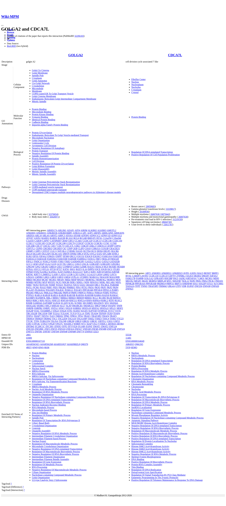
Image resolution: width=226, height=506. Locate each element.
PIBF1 (49, 287)
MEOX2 (129, 281)
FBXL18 (106, 259)
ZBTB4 (120, 324)
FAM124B (117, 256)
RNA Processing (39, 467)
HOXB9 (121, 266)
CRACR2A (114, 248)
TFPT (137, 286)
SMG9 (104, 305)
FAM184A (52, 259)
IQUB (104, 269)
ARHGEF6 (119, 233)
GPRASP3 (159, 278)
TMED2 (59, 316)
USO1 (110, 321)
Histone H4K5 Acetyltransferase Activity (150, 446)
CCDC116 (154, 276)
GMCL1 (70, 264)
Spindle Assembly (40, 156)
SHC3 (48, 305)
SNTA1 (54, 308)
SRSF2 (119, 308)
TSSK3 (113, 318)
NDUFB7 (176, 281)
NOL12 (185, 281)
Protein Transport (40, 151)
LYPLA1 (75, 277)
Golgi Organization (41, 140)
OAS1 (82, 285)
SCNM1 (78, 303)
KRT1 (93, 272)
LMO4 (67, 277)
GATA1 (97, 261)
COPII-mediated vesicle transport (47, 187)
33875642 (164, 214)
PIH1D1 (219, 281)
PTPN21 (30, 295)
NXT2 (76, 285)
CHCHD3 (57, 248)
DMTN (66, 253)
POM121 (69, 290)
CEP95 (39, 248)
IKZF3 (79, 269)
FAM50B (72, 259)
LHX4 (99, 274)
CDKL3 (92, 246)
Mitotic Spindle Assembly (44, 174)
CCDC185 (40, 243)
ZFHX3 (57, 326)
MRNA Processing (40, 371)
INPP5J (91, 269)
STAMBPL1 (46, 311)
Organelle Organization (42, 394)
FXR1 (61, 261)
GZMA (76, 266)
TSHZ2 (90, 318)
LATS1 (62, 274)
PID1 (55, 287)
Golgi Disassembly (40, 169)
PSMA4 (98, 292)
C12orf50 (107, 238)
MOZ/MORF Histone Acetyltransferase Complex (154, 423)
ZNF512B (111, 329)
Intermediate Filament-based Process (49, 438)
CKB (75, 248)
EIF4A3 (213, 276)
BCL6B (83, 238)
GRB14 (52, 266)
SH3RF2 (41, 305)
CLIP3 (81, 248)
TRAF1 (87, 316)
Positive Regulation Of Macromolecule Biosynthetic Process (159, 433)
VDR (183, 286)
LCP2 (76, 274)
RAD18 (105, 295)
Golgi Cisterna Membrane (44, 96)
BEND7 (207, 273)
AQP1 (90, 233)
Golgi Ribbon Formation (43, 166)
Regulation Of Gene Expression (46, 462)
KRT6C (29, 274)
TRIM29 (39, 318)
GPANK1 (115, 264)
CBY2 (71, 241)
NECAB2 (110, 282)
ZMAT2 (105, 326)
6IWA (41, 347)
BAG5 (200, 273)
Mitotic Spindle (39, 101)
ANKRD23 (177, 273)
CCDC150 (117, 241)
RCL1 (95, 298)
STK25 (55, 311)
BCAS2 (69, 238)
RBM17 (56, 298)
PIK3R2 (62, 287)
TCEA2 (56, 313)
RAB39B (89, 295)
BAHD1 (45, 238)
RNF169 (65, 300)
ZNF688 (72, 331)
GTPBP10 (67, 266)
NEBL (102, 282)
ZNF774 (80, 331)
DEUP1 (107, 251)
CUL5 (53, 251)
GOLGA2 (75, 55)
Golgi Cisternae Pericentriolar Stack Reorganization (56, 182)
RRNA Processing (139, 368)
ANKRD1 (156, 273)
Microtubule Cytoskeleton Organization (50, 446)
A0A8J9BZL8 (73, 344)
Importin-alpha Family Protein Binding (50, 125)
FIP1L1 (29, 261)
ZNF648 (63, 331)
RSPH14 (97, 300)
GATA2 (105, 261)
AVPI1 (186, 273)
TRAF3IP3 (153, 286)
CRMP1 (30, 251)
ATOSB (76, 235)
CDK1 (77, 246)
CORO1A (95, 248)
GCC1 (29, 264)
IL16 (84, 269)
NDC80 (65, 282)
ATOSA (69, 235)
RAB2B (62, 295)
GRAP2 (44, 266)
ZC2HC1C (40, 326)
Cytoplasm (37, 78)
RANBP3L (41, 298)
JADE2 (182, 278)
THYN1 (45, 316)
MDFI (216, 278)
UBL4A (171, 286)
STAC (37, 311)
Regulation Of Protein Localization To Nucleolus (154, 441)
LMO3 (60, 277)
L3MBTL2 (46, 274)
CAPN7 (45, 241)
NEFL (118, 282)
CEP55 (117, 246)
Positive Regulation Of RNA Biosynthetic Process (154, 436)
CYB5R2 (71, 251)
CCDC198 (61, 243)
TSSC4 (105, 318)
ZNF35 (54, 329)
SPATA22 (104, 308)
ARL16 (38, 235)
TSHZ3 (98, 318)
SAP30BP (47, 303)
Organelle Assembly (41, 431)
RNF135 (56, 300)
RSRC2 (104, 300)
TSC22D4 (62, 318)
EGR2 (29, 256)
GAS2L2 (89, 261)
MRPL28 (161, 281)
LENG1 (83, 274)
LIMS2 (106, 274)
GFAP (41, 264)
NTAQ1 (59, 285)
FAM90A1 (82, 259)
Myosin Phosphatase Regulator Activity (149, 415)
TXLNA (54, 321)
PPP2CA (107, 290)
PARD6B (114, 285)
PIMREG (71, 287)
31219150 (177, 219)
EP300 (66, 256)
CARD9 (136, 276)
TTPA (36, 321)
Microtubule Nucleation (43, 138)
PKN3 (97, 287)
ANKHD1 (31, 233)
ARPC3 (61, 235)
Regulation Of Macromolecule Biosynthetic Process (56, 451)
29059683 (150, 206)
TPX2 (80, 316)
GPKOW (30, 266)
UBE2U (86, 321)
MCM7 (45, 279)
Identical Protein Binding (43, 119)
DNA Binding (137, 459)
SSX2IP (29, 311)
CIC (64, 248)
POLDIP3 (50, 290)
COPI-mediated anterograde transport (49, 189)
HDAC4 (99, 266)
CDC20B (30, 246)
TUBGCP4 (45, 321)
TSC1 (54, 318)
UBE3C (93, 321)
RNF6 (89, 300)
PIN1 (78, 287)
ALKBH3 (101, 230)
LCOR (70, 274)
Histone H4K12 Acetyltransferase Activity (151, 451)
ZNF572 (30, 331)
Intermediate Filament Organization (48, 457)
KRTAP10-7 (192, 278)
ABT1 (148, 273)
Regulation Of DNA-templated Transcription (152, 152)
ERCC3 (73, 256)
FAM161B (41, 259)
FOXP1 (54, 261)
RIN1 (42, 300)
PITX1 (84, 287)
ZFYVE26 (73, 326)
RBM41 (88, 298)
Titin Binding (137, 467)
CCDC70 (70, 243)
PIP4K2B (130, 283)
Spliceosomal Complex (42, 366)
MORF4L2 (101, 279)
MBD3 (29, 279)
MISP (74, 279)
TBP (50, 313)
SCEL (71, 303)
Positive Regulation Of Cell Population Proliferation (155, 154)
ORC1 (97, 285)
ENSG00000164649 (135, 341)
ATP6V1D (106, 235)
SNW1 (62, 308)
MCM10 (37, 279)
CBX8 (64, 241)
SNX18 (68, 308)
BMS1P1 (91, 238)
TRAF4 (105, 316)
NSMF (52, 285)
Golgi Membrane (40, 73)
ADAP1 (70, 230)
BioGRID (11, 46)
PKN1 (91, 287)
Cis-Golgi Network (41, 83)
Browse (10, 32)
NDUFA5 (94, 282)
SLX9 (68, 305)
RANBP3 (30, 298)
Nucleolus (136, 87)
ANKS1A (77, 233)
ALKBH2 (92, 230)
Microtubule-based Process (44, 410)
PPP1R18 (98, 290)
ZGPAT (88, 326)
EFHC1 (115, 253)
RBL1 (49, 298)
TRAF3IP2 (96, 316)
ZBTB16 (112, 324)
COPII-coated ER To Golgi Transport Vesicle (53, 93)
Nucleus (135, 82)
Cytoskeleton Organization (44, 425)
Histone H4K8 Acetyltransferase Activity (150, 449)
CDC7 (54, 246)
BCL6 (76, 238)
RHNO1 (117, 298)
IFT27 (59, 269)
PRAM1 (30, 292)
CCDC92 (89, 243)
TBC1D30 (42, 313)
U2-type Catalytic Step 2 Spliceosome (49, 480)
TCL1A (80, 313)
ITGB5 (116, 269)
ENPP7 (58, 256)
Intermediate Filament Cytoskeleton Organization (55, 436)
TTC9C (29, 321)
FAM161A (31, 259)
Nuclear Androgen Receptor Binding (49, 405)
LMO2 (53, 277)
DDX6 (100, 251)
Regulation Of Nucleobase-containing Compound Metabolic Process (63, 379)
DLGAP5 (46, 253)
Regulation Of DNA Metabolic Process (149, 402)
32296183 (79, 36)
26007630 (155, 214)
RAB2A (54, 295)
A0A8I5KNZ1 (32, 344)
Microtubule (37, 88)
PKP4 (115, 287)
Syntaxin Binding (40, 117)
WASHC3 (68, 324)
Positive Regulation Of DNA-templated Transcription (156, 438)
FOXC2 (46, 261)
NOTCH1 (43, 285)
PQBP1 (115, 290)
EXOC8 (88, 256)
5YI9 (128, 347)
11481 (128, 338)
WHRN (77, 324)
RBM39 (80, 298)
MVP (44, 282)
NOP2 (192, 281)
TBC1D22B (31, 313)
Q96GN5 (139, 344)
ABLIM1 (62, 230)
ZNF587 (47, 331)
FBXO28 (114, 259)
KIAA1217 (78, 272)
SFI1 (106, 303)
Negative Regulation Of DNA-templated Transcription (57, 449)
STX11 (209, 283)
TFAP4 (116, 313)
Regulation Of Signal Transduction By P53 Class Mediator (158, 475)
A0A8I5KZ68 (46, 344)
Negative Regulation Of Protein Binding (50, 153)
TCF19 (73, 313)
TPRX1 (73, 316)
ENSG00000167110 (35, 341)
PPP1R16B (88, 290)
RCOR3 (102, 298)
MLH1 (145, 281)
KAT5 (61, 272)
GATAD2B (114, 261)
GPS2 (38, 266)
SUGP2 (84, 311)
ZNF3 (47, 329)
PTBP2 (106, 292)
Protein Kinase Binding (42, 114)
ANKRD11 (41, 233)
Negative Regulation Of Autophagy (48, 148)
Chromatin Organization (142, 379)
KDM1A (68, 272)
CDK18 (84, 246)
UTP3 (178, 286)
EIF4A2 (43, 256)
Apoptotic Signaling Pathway (144, 420)
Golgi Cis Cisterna (40, 70)
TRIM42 (47, 318)
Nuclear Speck (38, 368)
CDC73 (60, 246)
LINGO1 (30, 277)
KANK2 (44, 272)
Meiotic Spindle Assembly (44, 171)
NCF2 (59, 282)
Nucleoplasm (137, 84)
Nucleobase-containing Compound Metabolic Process (56, 475)
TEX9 (110, 313)
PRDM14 (161, 283)
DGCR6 (115, 251)
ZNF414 (70, 329)
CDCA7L (175, 55)
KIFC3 (87, 272)
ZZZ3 (96, 331)
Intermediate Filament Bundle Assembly (50, 459)
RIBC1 (35, 300)
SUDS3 (76, 311)
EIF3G (35, 256)
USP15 (116, 321)
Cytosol (135, 92)
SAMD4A (37, 303)
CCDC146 (107, 241)
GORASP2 (105, 264)
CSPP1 (37, 251)
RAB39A (80, 295)
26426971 (54, 217)
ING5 (175, 278)
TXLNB (62, 321)
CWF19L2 (61, 251)
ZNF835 (89, 331)
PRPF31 (82, 292)
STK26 (63, 311)
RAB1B (46, 295)
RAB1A (38, 295)
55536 (128, 335)
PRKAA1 (38, 292)
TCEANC (65, 313)
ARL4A (46, 235)
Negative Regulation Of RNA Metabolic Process (54, 433)
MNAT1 (81, 279)
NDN (86, 282)
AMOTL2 (111, 230)
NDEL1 (80, 282)
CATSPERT (55, 241)
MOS (118, 279)
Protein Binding (39, 109)
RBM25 (72, 298)
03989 (29, 338)
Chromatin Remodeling (142, 384)
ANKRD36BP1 (65, 233)
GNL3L (85, 264)
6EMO (134, 347)
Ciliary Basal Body (41, 423)
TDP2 (87, 313)
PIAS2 (43, 287)
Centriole (36, 428)
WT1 (83, 324)
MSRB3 (30, 282)
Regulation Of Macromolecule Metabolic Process (55, 444)
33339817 (170, 209)
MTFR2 (38, 282)
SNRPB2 (38, 308)
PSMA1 (90, 292)
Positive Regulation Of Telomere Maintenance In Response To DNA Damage (167, 480)
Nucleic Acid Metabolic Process (47, 389)
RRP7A (178, 283)
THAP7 (37, 316)
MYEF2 (51, 282)
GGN (53, 264)
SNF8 (119, 305)
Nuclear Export (39, 441)
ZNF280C (39, 329)
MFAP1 (60, 279)
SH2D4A (114, 303)
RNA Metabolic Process (43, 407)
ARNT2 (54, 235)
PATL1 (29, 287)
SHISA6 (55, 305)
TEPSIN (102, 313)
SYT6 (118, 311)
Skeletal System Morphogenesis (146, 457)
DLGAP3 (37, 253)
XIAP (89, 324)
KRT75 (37, 274)
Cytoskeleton (38, 86)
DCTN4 (87, 251)
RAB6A (98, 295)
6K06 (46, 347)
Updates (11, 40)
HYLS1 (45, 269)
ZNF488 (102, 329)
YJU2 (95, 324)
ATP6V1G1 (116, 235)
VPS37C (59, 324)
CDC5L (46, 246)
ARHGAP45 (107, 233)
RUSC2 (118, 300)
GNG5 (78, 264)
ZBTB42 (30, 326)
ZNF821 (129, 289)
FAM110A (107, 256)
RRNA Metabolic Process (143, 355)
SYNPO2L (102, 311)
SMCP (98, 305)
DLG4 (29, 253)
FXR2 (67, 261)
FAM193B (62, 259)
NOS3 (36, 285)
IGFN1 (66, 269)
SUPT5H (92, 311)
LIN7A (113, 274)
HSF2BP (168, 278)
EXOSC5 (97, 256)
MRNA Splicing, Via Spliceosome (48, 376)
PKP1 (103, 287)
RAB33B (71, 295)
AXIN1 (37, 238)
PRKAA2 (48, 292)
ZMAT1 (96, 326)
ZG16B (81, 326)
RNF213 (73, 300)
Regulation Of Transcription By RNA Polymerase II (56, 420)
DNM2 (73, 253)
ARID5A (30, 235)
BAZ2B (61, 238)
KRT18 (100, 272)
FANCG (91, 259)
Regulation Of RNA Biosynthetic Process (51, 402)
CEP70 (171, 276)
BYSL (99, 238)
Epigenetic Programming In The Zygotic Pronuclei (154, 477)
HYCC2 (38, 269)
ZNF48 (94, 329)
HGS (106, 266)
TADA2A (130, 286)
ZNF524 (121, 329)
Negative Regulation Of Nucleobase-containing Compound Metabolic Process (68, 397)
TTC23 (120, 318)
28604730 (166, 222)
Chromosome (137, 386)
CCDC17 (30, 243)
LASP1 (55, 274)
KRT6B (115, 272)
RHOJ (29, 300)
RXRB (29, 303)
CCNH (113, 243)
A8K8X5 (130, 344)
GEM (35, 264)
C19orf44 (116, 238)
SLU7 (62, 305)
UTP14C (36, 324)
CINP (69, 248)
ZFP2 (64, 326)
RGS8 (109, 298)
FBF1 (98, 259)
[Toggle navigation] (2, 25)
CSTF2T (45, 251)
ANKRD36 (52, 233)
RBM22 (64, 298)
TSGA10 (72, 318)
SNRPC (46, 308)
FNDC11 (38, 261)
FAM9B (139, 278)
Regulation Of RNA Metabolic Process (50, 392)
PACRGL (105, 285)
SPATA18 (86, 308)
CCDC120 (87, 241)
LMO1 (46, 277)
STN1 (69, 311)
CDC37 (38, 246)
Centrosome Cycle (40, 143)
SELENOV (99, 303)
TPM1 (66, 316)
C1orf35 (30, 241)
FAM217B (130, 278)
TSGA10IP (82, 318)
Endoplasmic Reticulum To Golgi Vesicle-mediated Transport (60, 135)
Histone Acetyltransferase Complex (147, 373)
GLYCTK (61, 264)
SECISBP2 (88, 303)
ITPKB (29, 272)
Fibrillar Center (138, 79)
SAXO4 (56, 303)
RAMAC (114, 295)
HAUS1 (91, 266)
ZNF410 (62, 329)
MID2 (68, 279)
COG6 (88, 248)
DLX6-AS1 (56, 253)
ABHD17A (52, 230)
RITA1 (48, 300)
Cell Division (38, 161)
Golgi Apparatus (39, 80)
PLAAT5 (30, 290)
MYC (169, 281)
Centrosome (37, 360)
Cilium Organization (41, 472)
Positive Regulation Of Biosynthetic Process (151, 462)
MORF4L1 (90, 279)
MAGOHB (114, 277)
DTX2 (87, 253)
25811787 (167, 224)
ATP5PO (85, 235)
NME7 (29, 285)
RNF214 (82, 300)
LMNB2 (39, 277)
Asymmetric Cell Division (44, 145)
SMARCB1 (77, 305)
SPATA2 (95, 308)
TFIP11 (29, 316)
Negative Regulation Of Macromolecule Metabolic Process (59, 470)
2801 (28, 335)
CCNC (106, 243)
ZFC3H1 (49, 326)
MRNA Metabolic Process (44, 386)
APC (84, 233)
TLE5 (52, 316)
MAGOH (104, 277)
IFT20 (53, 269)
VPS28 (51, 324)
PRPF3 (74, 292)
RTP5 (111, 300)
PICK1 (211, 281)
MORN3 (111, 279)
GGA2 (48, 264)
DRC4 (80, 253)
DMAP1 (205, 276)
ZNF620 (215, 286)
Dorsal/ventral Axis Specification (146, 472)
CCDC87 (79, 243)
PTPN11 (114, 292)
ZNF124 (113, 326)
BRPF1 (215, 273)
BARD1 (53, 238)
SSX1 (195, 283)
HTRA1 (30, 269)
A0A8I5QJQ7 (59, 344)
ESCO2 (80, 256)
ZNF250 (30, 329)
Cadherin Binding (40, 122)
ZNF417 (78, 329)
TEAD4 (94, 313)
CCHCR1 (98, 243)
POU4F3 (78, 290)
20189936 (144, 211)
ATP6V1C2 (95, 235)
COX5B (105, 248)
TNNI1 (144, 286)
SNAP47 (112, 305)
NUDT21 (68, 285)
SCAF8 (64, 303)
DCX (93, 251)
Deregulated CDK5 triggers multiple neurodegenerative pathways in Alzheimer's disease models (76, 192)
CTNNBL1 (180, 276)
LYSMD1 (84, 277)
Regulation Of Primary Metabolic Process (51, 415)
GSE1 (59, 266)
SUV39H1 (218, 283)
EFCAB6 (107, 253)
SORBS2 (77, 308)
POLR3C (60, 290)
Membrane (37, 91)
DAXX (79, 251)
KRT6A (108, 272)
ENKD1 (51, 256)
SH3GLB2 (31, 305)
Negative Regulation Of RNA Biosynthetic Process (55, 454)
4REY (29, 347)
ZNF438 (87, 329)
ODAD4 (90, 285)
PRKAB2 (57, 292)
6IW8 (35, 347)
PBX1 (198, 281)
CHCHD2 (47, 248)
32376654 (53, 214)
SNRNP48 (187, 283)
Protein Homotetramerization (45, 158)
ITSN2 (36, 272)
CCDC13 (97, 241)
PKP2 (109, 287)
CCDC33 (163, 276)
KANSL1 (53, 272)
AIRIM (84, 230)
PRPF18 (66, 292)
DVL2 (93, 253)
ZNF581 (38, 331)
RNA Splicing (38, 373)
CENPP (109, 246)
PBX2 (205, 281)
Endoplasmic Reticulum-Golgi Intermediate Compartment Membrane (64, 99)
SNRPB (29, 308)
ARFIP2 (97, 233)
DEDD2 (197, 276)
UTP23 (44, 324)
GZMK (83, 266)
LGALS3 (91, 274)
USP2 (28, 324)
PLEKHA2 (40, 290)
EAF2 (99, 253)
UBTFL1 (102, 321)
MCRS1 (52, 279)
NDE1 (73, 282)
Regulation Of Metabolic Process (47, 464)
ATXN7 (29, 238)
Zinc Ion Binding (40, 412)
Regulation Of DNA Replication (146, 470)
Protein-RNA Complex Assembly (146, 464)
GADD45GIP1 (77, 261)
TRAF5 (113, 316)
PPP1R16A (140, 283)
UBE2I (78, 321)
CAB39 (37, 241)
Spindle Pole (38, 75)
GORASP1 (94, 264)
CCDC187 (50, 243)
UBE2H (70, 321)
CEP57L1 (30, 248)
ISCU (110, 269)
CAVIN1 (144, 276)
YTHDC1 (102, 324)
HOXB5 (112, 266)
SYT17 (111, 311)
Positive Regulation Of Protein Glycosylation (53, 164)
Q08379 (84, 344)
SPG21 (112, 308)
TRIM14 (30, 318)
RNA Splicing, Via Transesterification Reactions (54, 381)
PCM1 (36, 287)
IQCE (97, 269)
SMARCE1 (88, 305)
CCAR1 (78, 241)
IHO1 (72, 269)
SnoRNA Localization (141, 407)
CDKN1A (101, 246)
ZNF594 (55, 331)
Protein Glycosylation (42, 132)
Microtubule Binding (41, 112)
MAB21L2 (94, 277)
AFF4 (77, 230)
